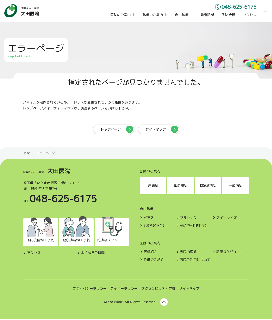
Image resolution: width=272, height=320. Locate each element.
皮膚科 (153, 186)
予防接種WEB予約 (40, 241)
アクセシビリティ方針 (158, 289)
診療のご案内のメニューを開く (165, 15)
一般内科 (236, 186)
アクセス (249, 15)
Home (26, 154)
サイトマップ (155, 130)
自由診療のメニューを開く (190, 15)
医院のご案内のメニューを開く (133, 15)
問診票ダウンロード (111, 241)
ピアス (149, 218)
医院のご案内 (120, 15)
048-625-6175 (237, 8)
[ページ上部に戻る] (164, 303)
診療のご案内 (152, 15)
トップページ (110, 130)
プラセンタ (188, 218)
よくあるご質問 (92, 253)
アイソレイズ (227, 218)
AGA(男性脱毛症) (193, 226)
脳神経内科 (208, 186)
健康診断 (207, 15)
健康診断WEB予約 (75, 241)
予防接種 (228, 15)
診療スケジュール (230, 253)
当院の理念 (188, 253)
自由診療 (181, 15)
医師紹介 (150, 253)
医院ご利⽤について (195, 260)
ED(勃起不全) (154, 226)
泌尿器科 (181, 186)
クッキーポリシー (124, 289)
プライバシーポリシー (90, 289)
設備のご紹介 (154, 260)
